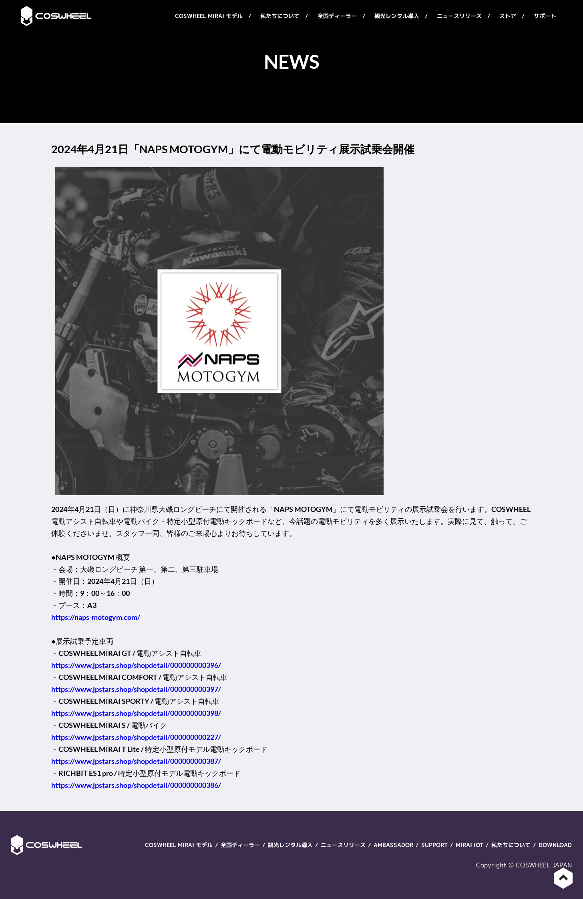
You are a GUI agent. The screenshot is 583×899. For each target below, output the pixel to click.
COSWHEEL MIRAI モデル (209, 16)
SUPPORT (434, 845)
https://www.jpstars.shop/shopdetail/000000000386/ (136, 785)
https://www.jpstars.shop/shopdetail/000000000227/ (136, 737)
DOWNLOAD (555, 845)
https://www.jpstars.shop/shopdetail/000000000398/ (136, 713)
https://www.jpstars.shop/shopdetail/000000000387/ (136, 761)
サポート (545, 16)
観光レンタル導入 (396, 16)
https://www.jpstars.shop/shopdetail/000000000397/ (136, 689)
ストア (507, 16)
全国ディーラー (337, 16)
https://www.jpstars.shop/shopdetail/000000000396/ (136, 665)
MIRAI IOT (469, 845)
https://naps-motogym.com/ (95, 617)
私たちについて (280, 16)
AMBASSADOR (393, 845)
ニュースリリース (459, 16)
